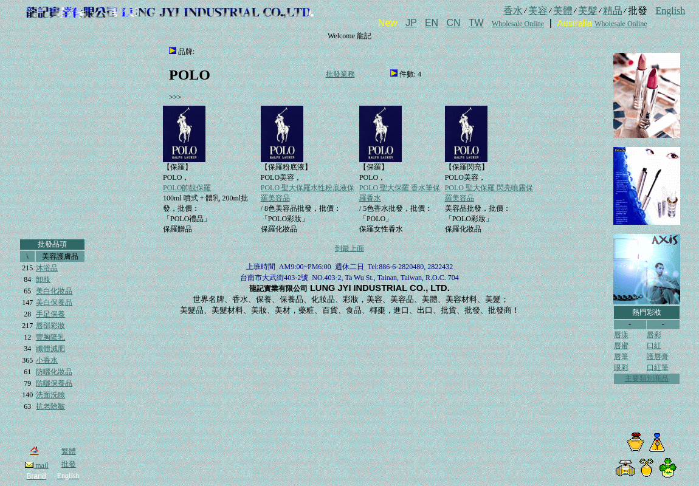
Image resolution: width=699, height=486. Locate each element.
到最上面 (349, 248)
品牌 (185, 51)
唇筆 (621, 356)
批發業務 (340, 74)
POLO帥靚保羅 (187, 187)
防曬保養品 (54, 383)
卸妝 (43, 279)
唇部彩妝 (50, 325)
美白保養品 (54, 302)
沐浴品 (47, 268)
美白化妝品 (54, 291)
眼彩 (621, 367)
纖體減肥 (50, 348)
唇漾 (621, 334)
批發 (68, 464)
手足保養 (50, 314)
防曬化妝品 (54, 372)
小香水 (47, 360)
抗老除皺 (50, 406)
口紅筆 (658, 367)
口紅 (654, 345)
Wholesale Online (518, 23)
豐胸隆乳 (50, 337)
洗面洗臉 (50, 395)
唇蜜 (621, 345)
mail (36, 465)
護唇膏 (658, 356)
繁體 (68, 451)
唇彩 (654, 334)
